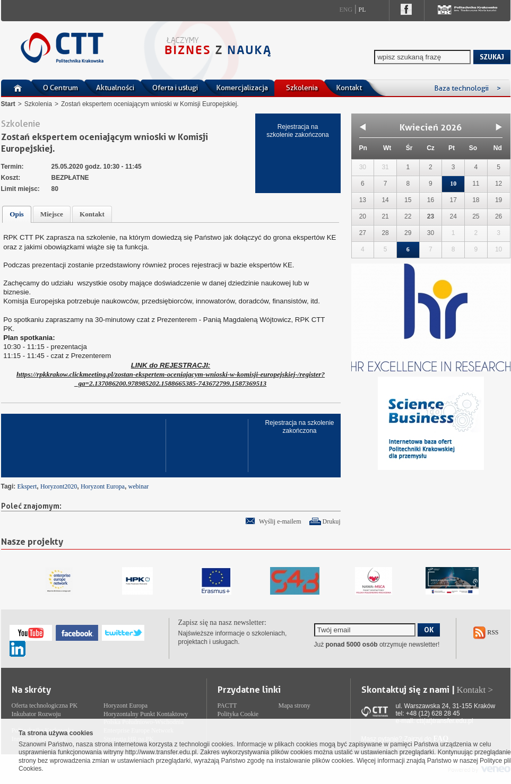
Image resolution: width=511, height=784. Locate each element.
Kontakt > (475, 690)
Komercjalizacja (242, 87)
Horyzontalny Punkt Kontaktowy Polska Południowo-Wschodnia (145, 718)
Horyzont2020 (58, 486)
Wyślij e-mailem (280, 521)
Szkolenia (302, 87)
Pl (362, 9)
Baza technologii (467, 88)
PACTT (227, 705)
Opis (16, 214)
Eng (346, 9)
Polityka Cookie (238, 714)
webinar (138, 486)
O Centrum (60, 87)
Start (8, 104)
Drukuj (332, 521)
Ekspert (27, 486)
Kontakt (349, 87)
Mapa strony (294, 705)
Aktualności (115, 87)
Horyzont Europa (103, 486)
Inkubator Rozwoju (36, 714)
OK (429, 629)
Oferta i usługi (175, 87)
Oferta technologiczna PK (45, 705)
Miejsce (51, 214)
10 (453, 183)
